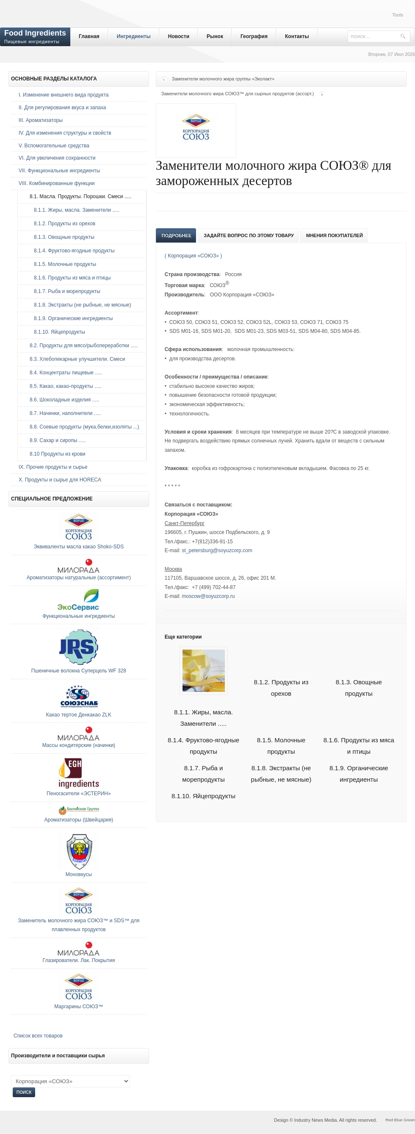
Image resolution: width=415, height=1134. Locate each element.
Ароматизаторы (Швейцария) (78, 820)
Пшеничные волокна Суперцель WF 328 (78, 671)
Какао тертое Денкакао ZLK (78, 715)
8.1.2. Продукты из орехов (60, 224)
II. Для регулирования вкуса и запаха (62, 108)
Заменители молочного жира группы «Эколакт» (223, 78)
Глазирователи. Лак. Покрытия (79, 960)
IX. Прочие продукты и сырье (53, 467)
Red (389, 1119)
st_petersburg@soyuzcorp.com (217, 550)
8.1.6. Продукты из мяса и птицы (68, 278)
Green (409, 1119)
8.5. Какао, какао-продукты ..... (63, 386)
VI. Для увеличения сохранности (57, 158)
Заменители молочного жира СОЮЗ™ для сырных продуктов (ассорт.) (237, 93)
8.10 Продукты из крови (55, 454)
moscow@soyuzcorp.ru (208, 596)
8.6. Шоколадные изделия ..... (62, 400)
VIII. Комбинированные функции (56, 183)
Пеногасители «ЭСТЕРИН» (79, 794)
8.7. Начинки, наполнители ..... (63, 413)
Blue (398, 1119)
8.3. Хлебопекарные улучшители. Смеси (75, 359)
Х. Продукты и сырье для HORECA (60, 480)
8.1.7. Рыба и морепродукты (62, 291)
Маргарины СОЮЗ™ (78, 1007)
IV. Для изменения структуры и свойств (65, 133)
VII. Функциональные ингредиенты (59, 171)
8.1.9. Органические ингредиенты (69, 318)
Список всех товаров (38, 1036)
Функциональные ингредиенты (78, 616)
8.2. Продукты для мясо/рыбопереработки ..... (81, 345)
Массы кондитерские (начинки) (78, 745)
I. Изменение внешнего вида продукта (64, 95)
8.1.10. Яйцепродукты (203, 795)
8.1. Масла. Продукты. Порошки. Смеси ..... (78, 196)
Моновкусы (79, 874)
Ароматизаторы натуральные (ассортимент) (79, 578)
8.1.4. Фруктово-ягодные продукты (70, 251)
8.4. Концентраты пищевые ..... (63, 373)
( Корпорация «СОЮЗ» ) (193, 256)
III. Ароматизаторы (41, 120)
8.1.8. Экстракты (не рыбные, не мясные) (78, 305)
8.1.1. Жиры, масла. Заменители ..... (72, 210)
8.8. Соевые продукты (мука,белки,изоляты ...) (82, 427)
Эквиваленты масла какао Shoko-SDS (79, 547)
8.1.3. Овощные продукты (59, 237)
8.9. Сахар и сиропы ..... (55, 440)
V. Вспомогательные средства (54, 146)
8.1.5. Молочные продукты (60, 264)
